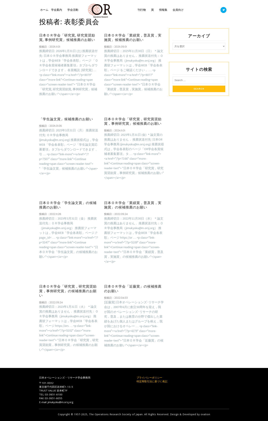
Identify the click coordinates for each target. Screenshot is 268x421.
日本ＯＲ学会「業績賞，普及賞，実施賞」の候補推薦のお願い (133, 205)
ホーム (44, 9)
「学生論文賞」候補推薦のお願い (66, 119)
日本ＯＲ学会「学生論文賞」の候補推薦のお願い (68, 205)
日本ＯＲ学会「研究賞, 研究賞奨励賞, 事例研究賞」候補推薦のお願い (67, 37)
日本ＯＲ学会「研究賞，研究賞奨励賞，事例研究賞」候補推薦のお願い (133, 121)
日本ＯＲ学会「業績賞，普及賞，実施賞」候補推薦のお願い (133, 37)
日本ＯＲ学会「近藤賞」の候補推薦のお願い (133, 288)
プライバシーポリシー (149, 377)
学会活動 (72, 9)
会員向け (178, 9)
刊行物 (142, 9)
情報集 (163, 9)
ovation (205, 414)
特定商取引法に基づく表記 (152, 381)
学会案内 (56, 9)
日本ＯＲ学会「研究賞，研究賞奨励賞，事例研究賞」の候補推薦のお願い (68, 291)
